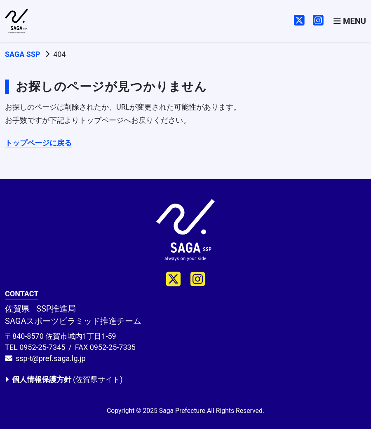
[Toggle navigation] (349, 21)
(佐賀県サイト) (63, 379)
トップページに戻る (38, 142)
